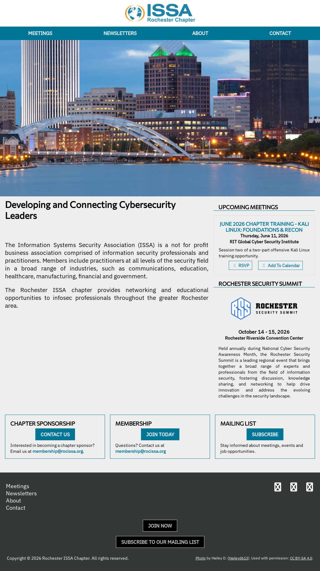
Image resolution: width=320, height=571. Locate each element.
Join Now (160, 526)
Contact (280, 33)
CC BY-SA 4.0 (301, 558)
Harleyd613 (238, 558)
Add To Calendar (280, 265)
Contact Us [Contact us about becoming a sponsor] (55, 434)
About (200, 33)
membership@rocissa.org (57, 451)
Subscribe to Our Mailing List (160, 542)
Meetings (40, 33)
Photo (201, 558)
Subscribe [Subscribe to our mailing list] (265, 434)
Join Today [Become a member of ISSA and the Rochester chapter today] (160, 434)
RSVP (240, 265)
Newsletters (120, 33)
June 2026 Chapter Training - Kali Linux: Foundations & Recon (264, 227)
